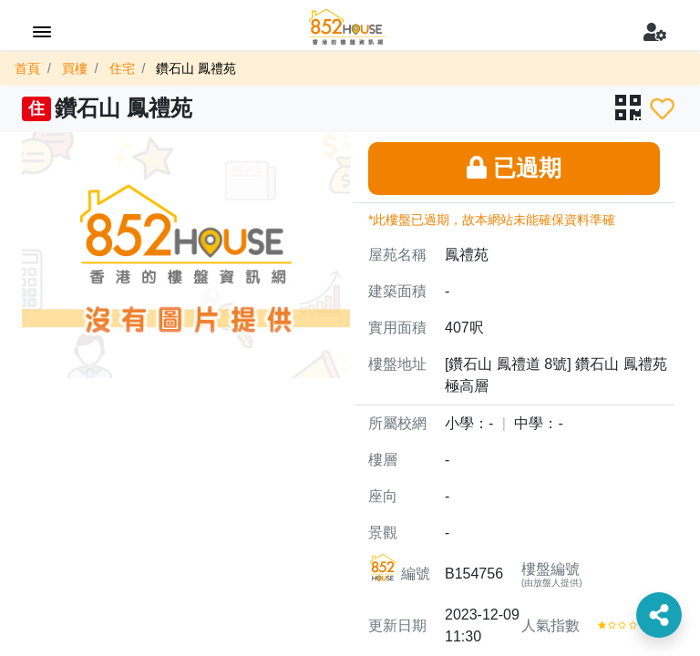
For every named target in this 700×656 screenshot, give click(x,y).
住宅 (122, 68)
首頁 (27, 68)
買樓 (75, 68)
